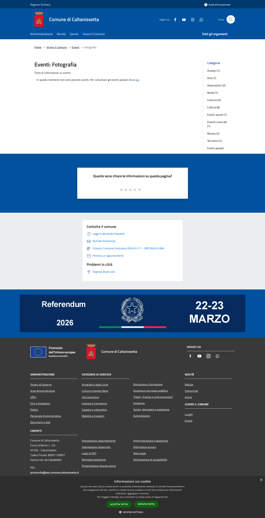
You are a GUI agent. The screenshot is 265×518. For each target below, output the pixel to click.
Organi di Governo (41, 384)
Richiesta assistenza (94, 459)
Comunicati (191, 391)
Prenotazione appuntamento (99, 441)
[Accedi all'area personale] (217, 5)
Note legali (139, 453)
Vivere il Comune (56, 47)
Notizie (189, 384)
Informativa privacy (144, 447)
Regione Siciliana (40, 4)
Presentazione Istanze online (99, 466)
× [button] (261, 480)
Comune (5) (214, 100)
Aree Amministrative (42, 391)
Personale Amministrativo (45, 416)
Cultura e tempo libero (95, 391)
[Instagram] (191, 19)
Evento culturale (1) (217, 124)
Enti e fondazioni (40, 403)
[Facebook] (173, 19)
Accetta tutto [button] (119, 504)
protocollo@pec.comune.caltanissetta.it (54, 472)
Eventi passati (215, 148)
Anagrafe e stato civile (95, 384)
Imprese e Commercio (94, 403)
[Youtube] (182, 19)
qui (137, 80)
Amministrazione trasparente (150, 441)
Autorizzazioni (141, 416)
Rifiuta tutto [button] (146, 504)
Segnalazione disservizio (96, 447)
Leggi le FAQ (89, 453)
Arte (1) (211, 78)
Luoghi (189, 414)
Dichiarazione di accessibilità (150, 459)
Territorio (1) (214, 141)
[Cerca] (231, 19)
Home (37, 47)
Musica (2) (213, 133)
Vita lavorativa (90, 397)
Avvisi (188, 397)
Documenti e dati (40, 422)
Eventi (75, 47)
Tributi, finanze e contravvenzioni (153, 397)
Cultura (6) (213, 107)
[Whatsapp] (199, 19)
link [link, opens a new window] (166, 496)
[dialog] (132, 497)
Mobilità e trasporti (93, 416)
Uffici (33, 397)
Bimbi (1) (212, 93)
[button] (133, 512)
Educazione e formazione (148, 384)
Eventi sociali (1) (217, 115)
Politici (34, 410)
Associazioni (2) (216, 85)
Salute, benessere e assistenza (151, 409)
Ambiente (139, 403)
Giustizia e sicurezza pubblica (150, 391)
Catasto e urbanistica (94, 410)
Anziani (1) (213, 71)
